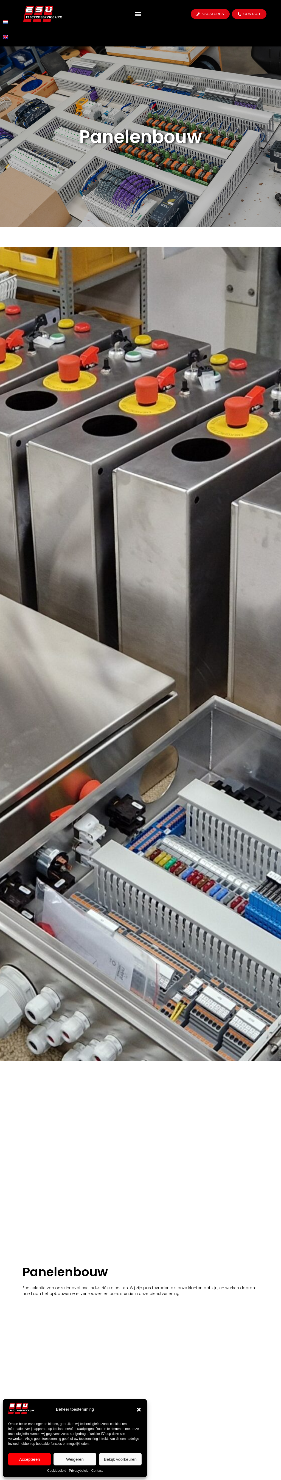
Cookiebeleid (56, 1471)
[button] (139, 1409)
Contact (97, 1471)
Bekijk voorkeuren (120, 1459)
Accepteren (29, 1459)
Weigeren (75, 1459)
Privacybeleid (78, 1471)
